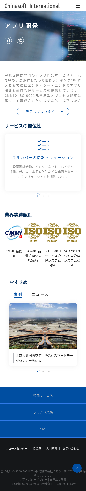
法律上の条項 (58, 480)
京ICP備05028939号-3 (25, 484)
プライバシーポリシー (33, 480)
